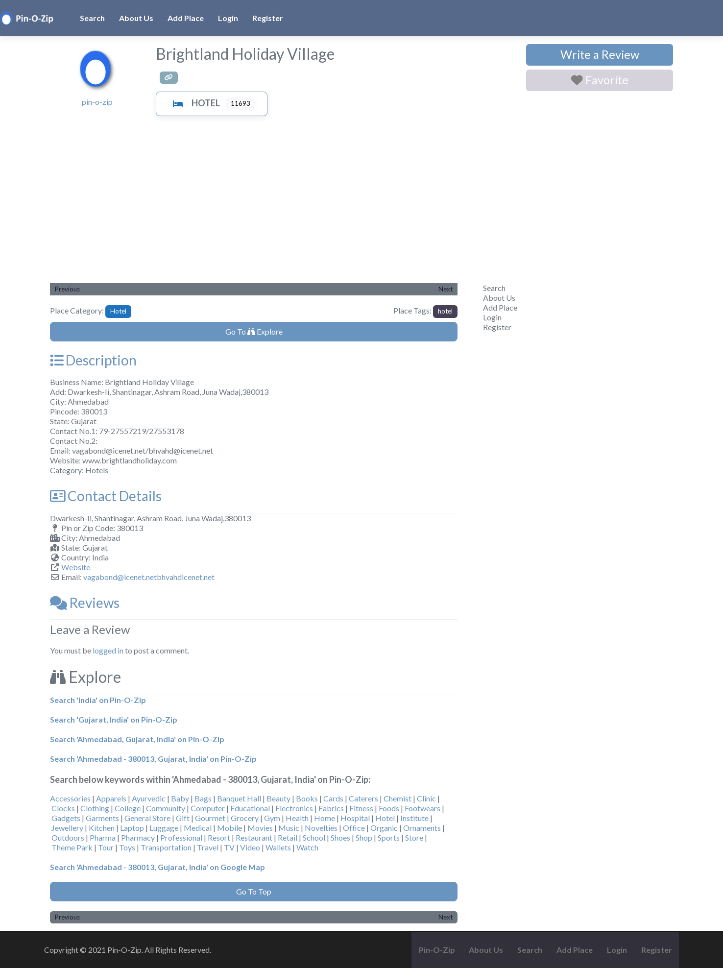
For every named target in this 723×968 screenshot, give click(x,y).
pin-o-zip (97, 101)
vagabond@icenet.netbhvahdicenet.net (149, 576)
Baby (180, 798)
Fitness (361, 808)
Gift (183, 818)
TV (229, 847)
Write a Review (599, 54)
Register (267, 18)
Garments (102, 818)
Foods (389, 808)
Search (92, 18)
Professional (181, 837)
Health (297, 818)
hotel (445, 311)
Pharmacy (138, 837)
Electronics (294, 808)
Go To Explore (254, 331)
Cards (333, 798)
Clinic (426, 798)
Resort (219, 837)
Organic (384, 827)
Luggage (163, 827)
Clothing (94, 808)
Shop (364, 837)
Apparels (111, 798)
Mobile (229, 827)
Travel (207, 847)
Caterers (363, 798)
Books (307, 798)
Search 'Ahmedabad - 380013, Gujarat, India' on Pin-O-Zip (153, 758)
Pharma (103, 837)
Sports (389, 837)
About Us (136, 18)
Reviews (85, 602)
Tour (106, 847)
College (128, 808)
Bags (203, 798)
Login (228, 18)
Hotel (194, 102)
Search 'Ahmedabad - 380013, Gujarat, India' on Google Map (157, 866)
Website (75, 567)
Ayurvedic (149, 798)
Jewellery (67, 827)
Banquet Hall (239, 798)
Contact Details (106, 495)
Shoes (340, 837)
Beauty (278, 798)
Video (250, 847)
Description (93, 360)
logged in (108, 650)
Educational (250, 808)
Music (288, 827)
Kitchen (102, 827)
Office (354, 827)
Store (414, 837)
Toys (127, 847)
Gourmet (210, 818)
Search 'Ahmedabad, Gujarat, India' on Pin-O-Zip (137, 739)
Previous (67, 289)
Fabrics (331, 808)
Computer (208, 808)
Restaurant (254, 837)
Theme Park (72, 847)
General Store (147, 818)
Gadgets (65, 818)
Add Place (186, 18)
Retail (287, 837)
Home (324, 818)
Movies (260, 827)
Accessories (70, 798)
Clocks (63, 808)
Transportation (166, 847)
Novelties (321, 827)
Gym (272, 818)
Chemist (397, 798)
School (314, 837)
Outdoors (67, 837)
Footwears (422, 808)
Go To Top (253, 891)
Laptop (132, 827)
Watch (307, 847)
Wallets (278, 847)
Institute (414, 818)
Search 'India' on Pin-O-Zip (98, 699)
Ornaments (422, 827)
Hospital (355, 818)
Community (165, 808)
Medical (198, 827)
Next (445, 289)
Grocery (245, 818)
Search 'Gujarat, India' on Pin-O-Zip (113, 719)
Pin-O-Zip (437, 949)
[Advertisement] (361, 201)
